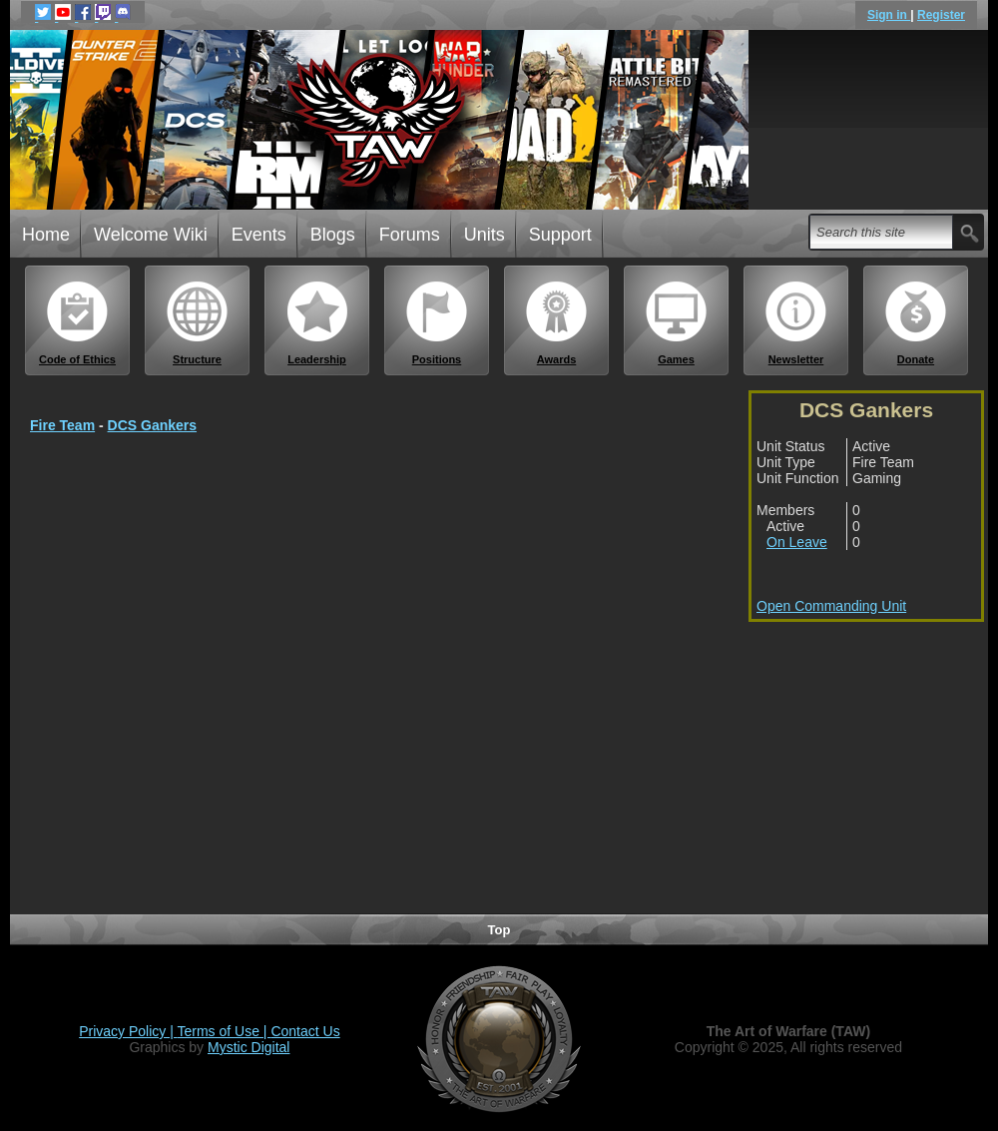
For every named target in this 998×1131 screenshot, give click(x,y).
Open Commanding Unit (831, 606)
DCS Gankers (152, 425)
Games (677, 323)
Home (46, 235)
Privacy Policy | (128, 1031)
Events (259, 235)
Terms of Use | (224, 1031)
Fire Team (62, 425)
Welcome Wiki (151, 235)
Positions (437, 323)
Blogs (332, 235)
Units (484, 235)
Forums (409, 235)
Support (560, 235)
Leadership (317, 323)
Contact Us (304, 1031)
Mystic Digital (248, 1047)
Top (499, 929)
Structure (198, 323)
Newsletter (796, 323)
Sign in (888, 15)
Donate (916, 323)
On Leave (796, 542)
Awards (557, 323)
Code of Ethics (78, 323)
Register (941, 15)
